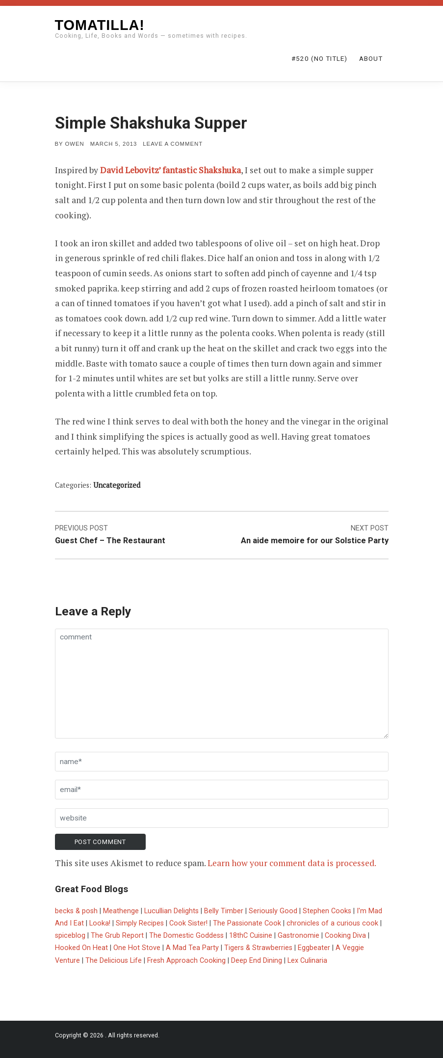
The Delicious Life (113, 960)
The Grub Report (117, 935)
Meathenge (121, 911)
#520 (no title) (319, 58)
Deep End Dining (256, 960)
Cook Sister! (188, 923)
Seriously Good (273, 911)
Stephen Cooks (327, 911)
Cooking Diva (345, 935)
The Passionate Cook (247, 923)
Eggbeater (314, 948)
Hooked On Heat (81, 948)
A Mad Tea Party (192, 948)
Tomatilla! (100, 25)
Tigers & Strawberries (258, 948)
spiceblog (70, 935)
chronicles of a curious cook (332, 923)
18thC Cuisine (250, 935)
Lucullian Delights (171, 911)
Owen (74, 144)
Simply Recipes (140, 923)
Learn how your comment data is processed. (292, 863)
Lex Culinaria (307, 960)
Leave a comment (173, 144)
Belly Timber (223, 911)
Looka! (99, 923)
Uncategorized (116, 485)
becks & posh (76, 911)
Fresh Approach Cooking (186, 960)
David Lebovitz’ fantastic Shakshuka (170, 170)
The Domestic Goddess (186, 935)
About (371, 58)
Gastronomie (298, 935)
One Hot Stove (136, 948)
